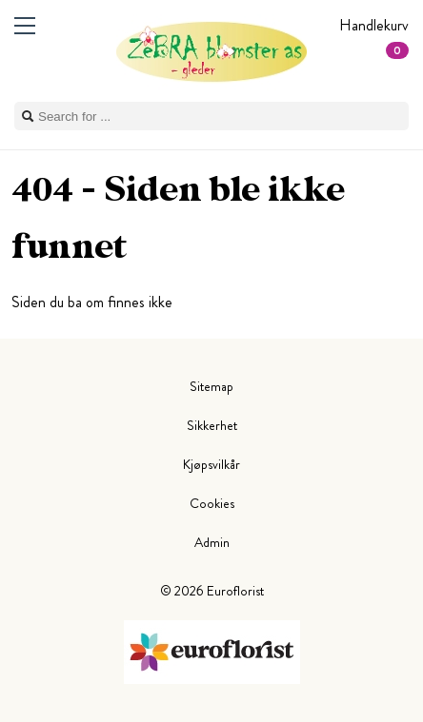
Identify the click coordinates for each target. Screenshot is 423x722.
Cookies (212, 503)
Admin (212, 542)
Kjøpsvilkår (211, 464)
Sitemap (211, 386)
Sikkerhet (212, 425)
